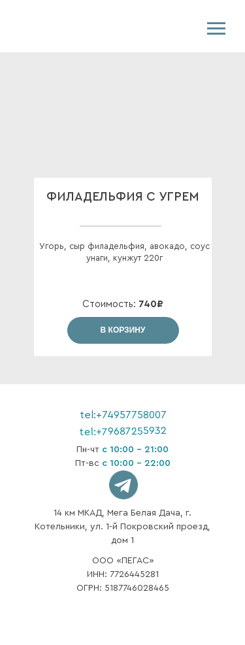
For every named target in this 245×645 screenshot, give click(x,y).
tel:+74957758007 (123, 415)
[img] (57, 26)
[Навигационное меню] (216, 28)
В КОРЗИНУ (123, 330)
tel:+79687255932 (122, 431)
